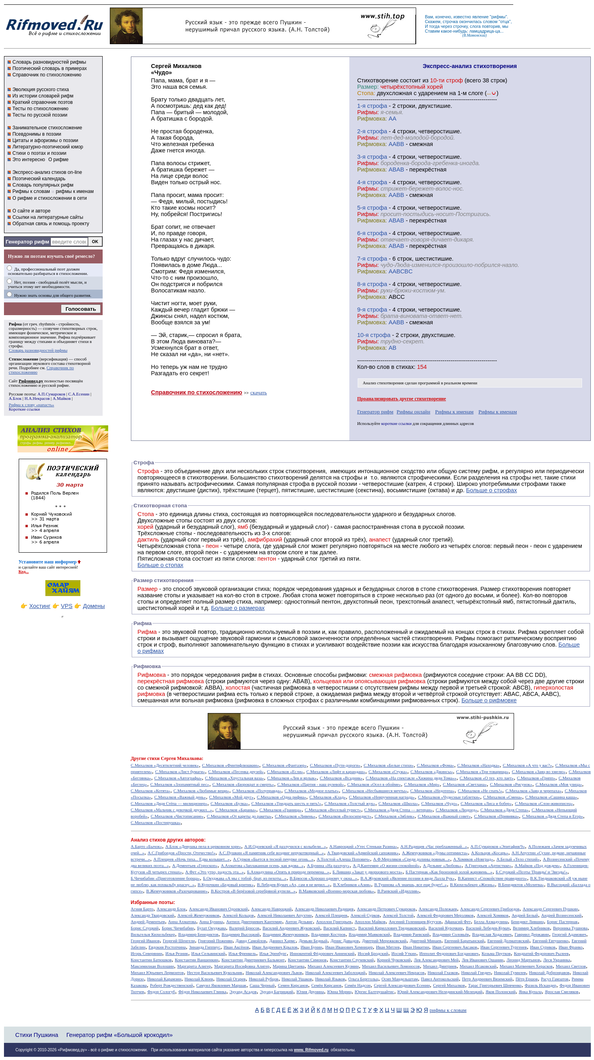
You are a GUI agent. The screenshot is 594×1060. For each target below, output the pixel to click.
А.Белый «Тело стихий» (518, 859)
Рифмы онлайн (413, 412)
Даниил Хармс (282, 941)
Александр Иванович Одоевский (218, 909)
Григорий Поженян (215, 941)
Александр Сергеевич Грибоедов (490, 909)
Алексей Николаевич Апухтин (284, 915)
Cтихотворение (378, 80)
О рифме (58, 159)
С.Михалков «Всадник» (341, 778)
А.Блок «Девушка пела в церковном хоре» (203, 846)
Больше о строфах (491, 490)
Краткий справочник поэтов (42, 102)
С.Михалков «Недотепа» (432, 791)
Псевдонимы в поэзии (36, 134)
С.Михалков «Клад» (328, 797)
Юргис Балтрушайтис (374, 992)
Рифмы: (368, 112)
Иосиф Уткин (403, 953)
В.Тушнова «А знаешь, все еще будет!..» (410, 885)
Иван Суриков (542, 947)
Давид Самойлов (251, 941)
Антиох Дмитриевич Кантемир (254, 922)
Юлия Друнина (310, 992)
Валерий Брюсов (244, 928)
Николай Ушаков (297, 979)
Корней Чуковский (394, 960)
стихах (405, 367)
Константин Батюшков (151, 960)
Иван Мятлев (388, 947)
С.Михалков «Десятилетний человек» (165, 765)
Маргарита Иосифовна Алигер (241, 966)
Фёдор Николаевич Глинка (202, 992)
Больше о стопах (160, 565)
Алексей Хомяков (492, 915)
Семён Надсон (357, 985)
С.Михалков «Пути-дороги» (335, 765)
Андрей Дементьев (148, 922)
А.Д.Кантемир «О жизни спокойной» (386, 865)
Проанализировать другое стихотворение (401, 398)
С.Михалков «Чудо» (439, 803)
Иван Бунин (311, 947)
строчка (450, 21)
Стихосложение (23, 359)
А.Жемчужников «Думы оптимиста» (435, 853)
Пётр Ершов (527, 979)
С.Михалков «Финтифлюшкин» (230, 765)
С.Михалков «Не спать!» (480, 791)
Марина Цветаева (289, 966)
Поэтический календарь (38, 178)
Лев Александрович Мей (436, 960)
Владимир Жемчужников (285, 934)
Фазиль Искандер (540, 985)
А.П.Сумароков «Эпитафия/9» (497, 846)
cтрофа (377, 106)
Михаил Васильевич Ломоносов (391, 966)
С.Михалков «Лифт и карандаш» (335, 772)
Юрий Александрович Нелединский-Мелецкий (440, 992)
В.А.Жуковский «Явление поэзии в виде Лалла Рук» (407, 878)
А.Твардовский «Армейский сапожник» (363, 853)
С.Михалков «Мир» (422, 784)
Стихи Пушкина (36, 1034)
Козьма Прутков (496, 953)
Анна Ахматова (182, 922)
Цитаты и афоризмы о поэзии (45, 140)
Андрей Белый (525, 915)
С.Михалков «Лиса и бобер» (486, 803)
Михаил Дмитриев (439, 966)
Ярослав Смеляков (561, 992)
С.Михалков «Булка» (229, 803)
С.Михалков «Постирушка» (156, 822)
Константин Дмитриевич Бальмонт (253, 960)
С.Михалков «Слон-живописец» (544, 803)
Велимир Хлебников (531, 928)
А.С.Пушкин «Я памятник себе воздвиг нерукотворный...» (271, 853)
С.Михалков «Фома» (435, 765)
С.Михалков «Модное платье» (311, 791)
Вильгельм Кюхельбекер (153, 934)
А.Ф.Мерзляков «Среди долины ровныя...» (411, 859)
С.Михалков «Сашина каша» (551, 797)
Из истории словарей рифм (42, 96)
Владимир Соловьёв (450, 934)
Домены (94, 606)
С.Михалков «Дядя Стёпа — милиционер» (169, 803)
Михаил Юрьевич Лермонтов (157, 972)
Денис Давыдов (345, 941)
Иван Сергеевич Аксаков (454, 947)
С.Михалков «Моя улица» (559, 784)
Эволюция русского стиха (40, 89)
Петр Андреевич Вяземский (487, 979)
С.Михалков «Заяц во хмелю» (538, 772)
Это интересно (28, 159)
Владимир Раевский (411, 934)
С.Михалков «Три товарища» (482, 772)
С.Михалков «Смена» (502, 797)
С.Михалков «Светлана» (465, 784)
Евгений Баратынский (464, 941)
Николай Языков (330, 979)
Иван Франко (570, 947)
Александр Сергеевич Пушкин (550, 909)
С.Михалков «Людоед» (456, 810)
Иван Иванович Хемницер (349, 947)
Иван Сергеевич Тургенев (504, 947)
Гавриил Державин (531, 934)
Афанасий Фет (457, 922)
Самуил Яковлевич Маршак (221, 985)
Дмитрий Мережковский (384, 941)
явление (480, 16)
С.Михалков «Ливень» (295, 816)
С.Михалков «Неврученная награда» (382, 797)
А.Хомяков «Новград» (473, 859)
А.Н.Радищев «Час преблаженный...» (433, 846)
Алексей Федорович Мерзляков (445, 915)
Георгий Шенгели (179, 941)
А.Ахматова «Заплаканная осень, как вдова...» (262, 865)
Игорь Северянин (146, 953)
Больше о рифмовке (489, 700)
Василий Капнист (339, 928)
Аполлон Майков (370, 922)
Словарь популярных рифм (42, 185)
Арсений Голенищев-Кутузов (415, 922)
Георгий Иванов (145, 941)
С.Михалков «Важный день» (180, 797)
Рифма (15, 324)
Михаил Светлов (571, 966)
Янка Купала (530, 992)
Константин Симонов (307, 960)
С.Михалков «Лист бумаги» (180, 772)
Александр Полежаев (438, 909)
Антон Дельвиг (299, 922)
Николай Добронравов (549, 972)
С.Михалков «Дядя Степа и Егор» (552, 816)
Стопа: (366, 93)
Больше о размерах (238, 608)
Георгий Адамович (569, 934)
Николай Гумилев (510, 972)
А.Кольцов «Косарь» (489, 853)
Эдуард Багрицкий (276, 992)
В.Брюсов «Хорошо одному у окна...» (323, 878)
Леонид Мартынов (523, 960)
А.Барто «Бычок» (146, 846)
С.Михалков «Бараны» (235, 810)
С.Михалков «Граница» (280, 810)
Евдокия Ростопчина (167, 947)
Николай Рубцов (263, 979)
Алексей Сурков (365, 915)
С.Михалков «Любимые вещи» (201, 791)
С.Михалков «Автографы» (178, 778)
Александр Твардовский (152, 915)
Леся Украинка (556, 960)
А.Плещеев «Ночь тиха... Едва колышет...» (191, 859)
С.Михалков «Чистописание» (177, 816)
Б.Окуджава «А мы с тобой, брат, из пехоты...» (244, 878)
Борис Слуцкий (145, 928)
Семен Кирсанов (293, 985)
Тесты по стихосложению (40, 108)
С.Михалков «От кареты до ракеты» (239, 816)
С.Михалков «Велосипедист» (345, 816)
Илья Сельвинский (208, 953)
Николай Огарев (231, 979)
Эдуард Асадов (243, 992)
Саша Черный (262, 985)
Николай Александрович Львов (273, 972)
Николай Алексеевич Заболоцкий (335, 972)
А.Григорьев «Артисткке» (488, 865)
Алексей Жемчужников (198, 915)
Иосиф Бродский (373, 953)
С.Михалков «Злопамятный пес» (179, 784)
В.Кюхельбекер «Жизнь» (472, 885)
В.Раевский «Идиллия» (398, 891)
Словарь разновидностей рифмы (49, 62)
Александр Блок (171, 909)
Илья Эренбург (272, 953)
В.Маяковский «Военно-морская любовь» (336, 891)
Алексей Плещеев (331, 915)
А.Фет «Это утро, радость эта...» (214, 872)
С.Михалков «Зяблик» (395, 816)
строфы (15, 346)
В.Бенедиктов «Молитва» (521, 885)
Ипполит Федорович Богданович (448, 953)
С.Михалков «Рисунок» (511, 784)
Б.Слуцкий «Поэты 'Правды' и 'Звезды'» (531, 872)
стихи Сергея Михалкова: (175, 758)
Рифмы (465, 638)
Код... (24, 571)
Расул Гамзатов (555, 979)
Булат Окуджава (211, 928)
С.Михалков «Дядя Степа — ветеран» (398, 810)
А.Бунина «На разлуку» (328, 865)
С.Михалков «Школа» (398, 803)
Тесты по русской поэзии (39, 115)
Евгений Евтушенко (550, 941)
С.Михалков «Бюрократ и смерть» (243, 784)
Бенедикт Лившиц (527, 922)
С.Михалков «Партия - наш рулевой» (310, 784)
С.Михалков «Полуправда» (256, 791)
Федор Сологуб (161, 992)
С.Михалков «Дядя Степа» (504, 810)
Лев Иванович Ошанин (482, 960)
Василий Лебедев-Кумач (488, 928)
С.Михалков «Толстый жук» (350, 803)
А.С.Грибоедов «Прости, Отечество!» (182, 853)
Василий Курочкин (445, 928)
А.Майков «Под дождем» (537, 865)
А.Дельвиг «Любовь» (442, 865)
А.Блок (15, 398)
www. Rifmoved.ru (311, 1050)
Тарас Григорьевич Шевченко (495, 985)
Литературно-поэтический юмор (47, 147)
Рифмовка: (372, 118)
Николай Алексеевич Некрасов (397, 972)
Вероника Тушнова (570, 928)
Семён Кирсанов (326, 985)
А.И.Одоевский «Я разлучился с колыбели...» (285, 846)
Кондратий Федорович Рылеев (541, 953)
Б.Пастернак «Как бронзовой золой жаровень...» (449, 872)
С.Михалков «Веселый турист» (333, 810)
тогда (434, 26)
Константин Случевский (352, 960)
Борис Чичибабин (178, 928)
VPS (66, 606)
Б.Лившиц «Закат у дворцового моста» (368, 872)
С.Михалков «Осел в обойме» (374, 784)
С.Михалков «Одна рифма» (281, 797)
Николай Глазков (443, 972)
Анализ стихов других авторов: (168, 840)
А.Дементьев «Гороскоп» (195, 865)
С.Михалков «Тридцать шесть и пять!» (286, 803)
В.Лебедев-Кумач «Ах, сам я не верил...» (293, 885)
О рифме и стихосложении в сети (49, 198)
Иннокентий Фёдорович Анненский (322, 953)
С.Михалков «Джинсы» (432, 772)
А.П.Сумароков (51, 394)
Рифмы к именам (454, 412)
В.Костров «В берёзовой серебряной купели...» (253, 891)
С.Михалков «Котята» (150, 791)
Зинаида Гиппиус (204, 947)
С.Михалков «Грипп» (536, 778)
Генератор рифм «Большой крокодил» (119, 1034)
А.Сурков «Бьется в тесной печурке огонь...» (273, 859)
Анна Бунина (211, 922)
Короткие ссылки (24, 409)
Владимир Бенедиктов (198, 934)
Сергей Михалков (449, 985)
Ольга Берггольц (363, 979)
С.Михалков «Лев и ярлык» (291, 778)
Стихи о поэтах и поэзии (39, 153)
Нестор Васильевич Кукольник (214, 972)
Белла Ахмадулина (491, 922)
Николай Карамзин (164, 979)
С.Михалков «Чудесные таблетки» (449, 797)
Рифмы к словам (31, 191)
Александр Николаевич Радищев (324, 909)
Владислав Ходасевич (492, 934)
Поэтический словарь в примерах (49, 68)
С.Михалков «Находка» (478, 765)
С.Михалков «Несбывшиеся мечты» (374, 791)
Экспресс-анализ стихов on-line (47, 172)
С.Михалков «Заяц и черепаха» (533, 791)
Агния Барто (142, 909)
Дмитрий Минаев (425, 941)
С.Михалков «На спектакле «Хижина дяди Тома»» (411, 778)
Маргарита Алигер (194, 966)
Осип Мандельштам (400, 979)
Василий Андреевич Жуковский (291, 928)
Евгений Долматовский (508, 941)
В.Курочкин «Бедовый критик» (226, 885)
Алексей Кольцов (238, 915)
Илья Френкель (242, 953)
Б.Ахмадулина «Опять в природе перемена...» (288, 872)
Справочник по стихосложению (46, 75)
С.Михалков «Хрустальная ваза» (234, 778)
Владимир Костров (328, 934)
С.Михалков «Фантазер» (285, 765)
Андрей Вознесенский (561, 915)
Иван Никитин (416, 947)
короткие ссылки (396, 423)
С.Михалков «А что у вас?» (527, 765)
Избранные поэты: (153, 902)
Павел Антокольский (440, 979)
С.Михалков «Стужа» (387, 772)
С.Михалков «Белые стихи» (388, 765)
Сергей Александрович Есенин (402, 985)
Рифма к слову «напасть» (31, 405)
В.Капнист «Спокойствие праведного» (492, 878)
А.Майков (62, 398)
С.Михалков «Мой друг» (231, 797)
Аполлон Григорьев (333, 922)
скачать (258, 393)
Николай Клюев (199, 979)
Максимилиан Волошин (152, 966)
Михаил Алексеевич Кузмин (333, 966)
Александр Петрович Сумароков (386, 909)
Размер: (368, 87)
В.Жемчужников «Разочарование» (176, 891)
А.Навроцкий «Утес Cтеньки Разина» (363, 846)
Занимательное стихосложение (47, 128)
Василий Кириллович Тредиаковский (391, 928)
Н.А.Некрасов (37, 398)
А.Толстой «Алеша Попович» (343, 859)
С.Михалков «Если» (285, 772)
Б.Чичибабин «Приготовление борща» (165, 878)
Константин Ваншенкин (196, 960)
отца (504, 21)
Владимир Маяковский (369, 934)
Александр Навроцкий (271, 909)
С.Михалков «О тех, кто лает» (487, 778)
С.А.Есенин (78, 394)
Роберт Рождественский (171, 985)
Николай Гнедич (476, 972)
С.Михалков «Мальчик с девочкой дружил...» (171, 810)
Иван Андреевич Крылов (274, 947)
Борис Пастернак (562, 922)
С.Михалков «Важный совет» (444, 816)
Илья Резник (177, 953)
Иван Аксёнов (236, 947)
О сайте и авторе (31, 211)
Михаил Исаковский (478, 966)
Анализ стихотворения (383, 383)
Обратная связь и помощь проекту (50, 223)
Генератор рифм (27, 242)
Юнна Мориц (339, 992)
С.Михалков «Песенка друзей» (236, 772)
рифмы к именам (74, 191)
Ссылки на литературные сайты (47, 217)
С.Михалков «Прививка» (496, 816)
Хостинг (39, 606)
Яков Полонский (501, 992)
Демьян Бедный (313, 941)
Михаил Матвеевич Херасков (526, 966)
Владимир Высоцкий (240, 934)
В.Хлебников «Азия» (352, 885)
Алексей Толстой (398, 915)
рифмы (498, 16)
